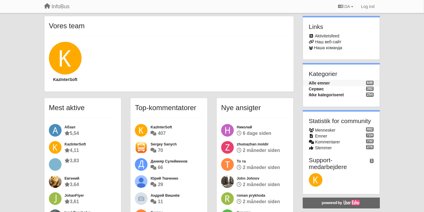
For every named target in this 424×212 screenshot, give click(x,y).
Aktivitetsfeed (327, 36)
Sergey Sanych (163, 144)
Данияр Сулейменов (168, 161)
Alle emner (319, 83)
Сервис (316, 89)
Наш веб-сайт (328, 41)
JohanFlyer (74, 195)
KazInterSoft (65, 79)
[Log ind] (368, 6)
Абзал (69, 127)
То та (241, 161)
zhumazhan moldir (253, 144)
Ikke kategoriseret (326, 94)
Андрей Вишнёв (164, 195)
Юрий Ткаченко (164, 178)
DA (345, 6)
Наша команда (328, 47)
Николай (244, 127)
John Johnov (248, 178)
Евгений (71, 178)
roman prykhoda (251, 195)
